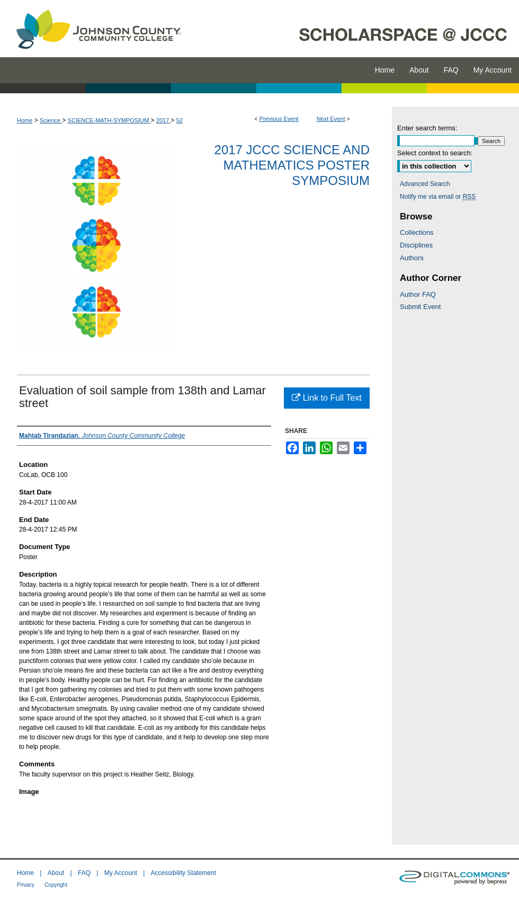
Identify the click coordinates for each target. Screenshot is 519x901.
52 (179, 120)
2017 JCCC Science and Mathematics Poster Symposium (292, 165)
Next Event (331, 119)
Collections (417, 232)
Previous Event (279, 119)
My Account (120, 873)
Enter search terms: (427, 128)
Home (24, 120)
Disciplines (416, 245)
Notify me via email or (438, 196)
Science (51, 120)
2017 (163, 120)
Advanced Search (425, 184)
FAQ (84, 873)
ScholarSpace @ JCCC (356, 28)
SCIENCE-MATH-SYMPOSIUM (109, 120)
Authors (412, 258)
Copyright (55, 885)
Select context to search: (434, 153)
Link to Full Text (326, 397)
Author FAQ (418, 294)
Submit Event (420, 307)
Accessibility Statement (183, 873)
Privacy (25, 885)
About (56, 873)
